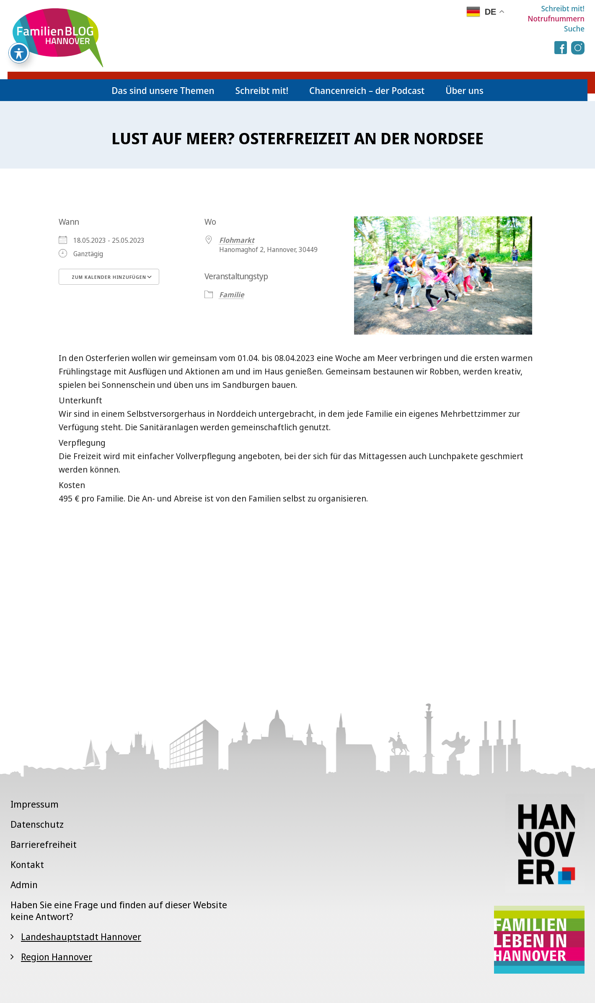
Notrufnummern (556, 18)
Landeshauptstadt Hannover (81, 936)
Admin (24, 884)
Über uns (464, 90)
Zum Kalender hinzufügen (109, 277)
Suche (574, 28)
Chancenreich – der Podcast (366, 90)
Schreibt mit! (563, 8)
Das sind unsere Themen (162, 90)
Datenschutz (37, 824)
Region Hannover (56, 956)
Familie (231, 294)
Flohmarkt (236, 240)
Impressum (34, 804)
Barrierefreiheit (43, 844)
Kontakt (27, 864)
